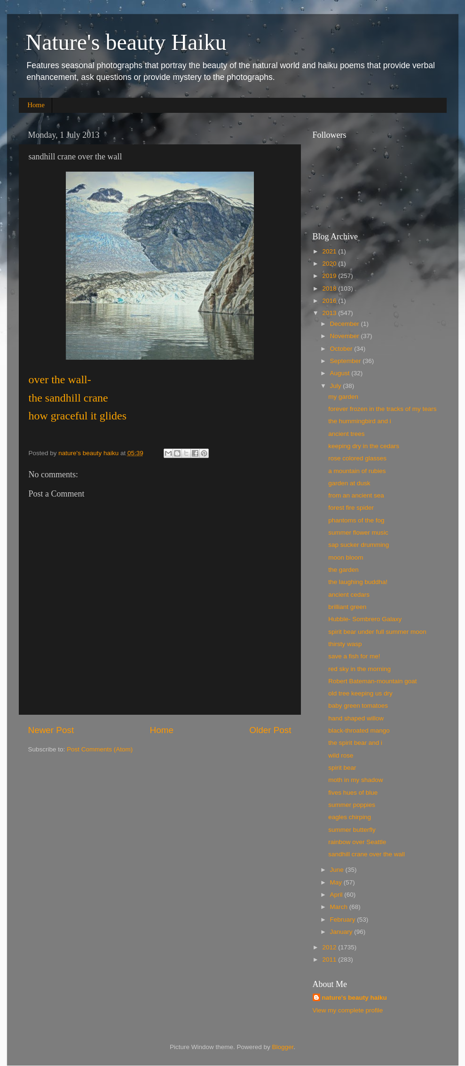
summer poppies (351, 804)
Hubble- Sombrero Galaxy (365, 619)
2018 (330, 288)
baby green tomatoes (358, 705)
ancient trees (346, 433)
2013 (330, 312)
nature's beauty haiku (89, 453)
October (342, 348)
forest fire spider (351, 507)
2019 (330, 275)
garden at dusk (349, 483)
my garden (343, 396)
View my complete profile (348, 1010)
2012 (330, 947)
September (346, 360)
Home (36, 105)
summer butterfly (352, 829)
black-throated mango (359, 730)
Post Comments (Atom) (100, 749)
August (341, 373)
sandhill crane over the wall (366, 854)
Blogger (283, 1046)
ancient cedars (349, 594)
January (342, 931)
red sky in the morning (359, 668)
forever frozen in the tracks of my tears (382, 408)
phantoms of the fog (356, 520)
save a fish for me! (354, 656)
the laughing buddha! (357, 581)
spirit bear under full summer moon (377, 631)
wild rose (340, 755)
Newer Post (51, 730)
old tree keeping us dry (360, 693)
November (345, 336)
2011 (330, 959)
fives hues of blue (353, 792)
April (337, 894)
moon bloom (345, 557)
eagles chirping (349, 817)
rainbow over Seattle (357, 841)
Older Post (270, 730)
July (336, 385)
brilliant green (347, 606)
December (345, 323)
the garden (343, 569)
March (339, 906)
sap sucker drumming (358, 544)
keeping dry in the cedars (363, 446)
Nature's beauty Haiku (126, 42)
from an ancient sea (356, 495)
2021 (330, 251)
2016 (330, 300)
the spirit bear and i (355, 742)
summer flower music (358, 532)
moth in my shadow (355, 779)
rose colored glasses (357, 458)
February (343, 919)
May (337, 882)
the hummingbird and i (359, 421)
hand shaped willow (356, 718)
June (338, 869)
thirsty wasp (345, 643)
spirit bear (342, 767)
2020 (330, 263)
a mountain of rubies (357, 470)
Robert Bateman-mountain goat (372, 681)
